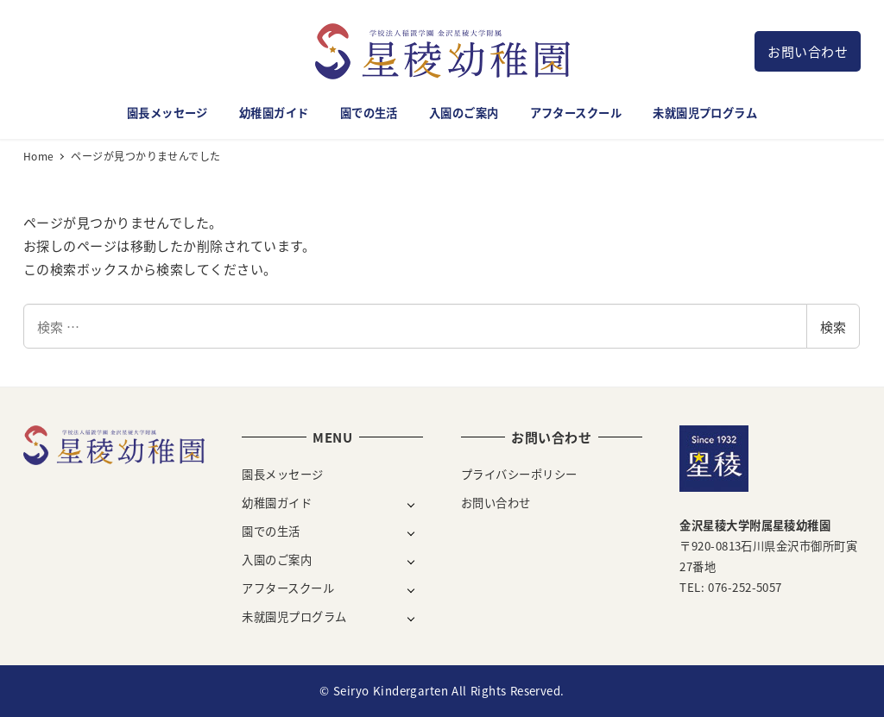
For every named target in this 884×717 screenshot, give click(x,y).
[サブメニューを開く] (411, 503)
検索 (833, 327)
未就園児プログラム (294, 616)
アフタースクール (288, 588)
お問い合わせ (807, 51)
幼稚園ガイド (277, 502)
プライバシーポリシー (519, 474)
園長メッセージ (282, 474)
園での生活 (271, 531)
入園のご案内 (277, 559)
